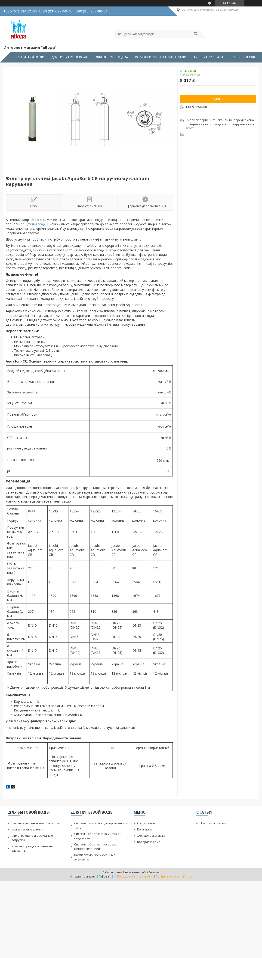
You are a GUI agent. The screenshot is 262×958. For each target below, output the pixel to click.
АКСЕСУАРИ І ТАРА (208, 57)
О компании (146, 823)
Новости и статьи (213, 823)
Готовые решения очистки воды (36, 823)
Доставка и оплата (151, 835)
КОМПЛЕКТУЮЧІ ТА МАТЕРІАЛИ (160, 57)
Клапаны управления (27, 829)
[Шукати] (195, 34)
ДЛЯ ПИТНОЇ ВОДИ (29, 57)
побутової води (33, 224)
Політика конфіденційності (174, 876)
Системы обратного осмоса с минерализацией (95, 846)
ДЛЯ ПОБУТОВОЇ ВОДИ (70, 57)
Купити (218, 98)
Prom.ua (154, 872)
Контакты (144, 829)
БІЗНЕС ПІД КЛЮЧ (244, 57)
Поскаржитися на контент (135, 876)
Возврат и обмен (149, 842)
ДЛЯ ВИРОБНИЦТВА (112, 57)
